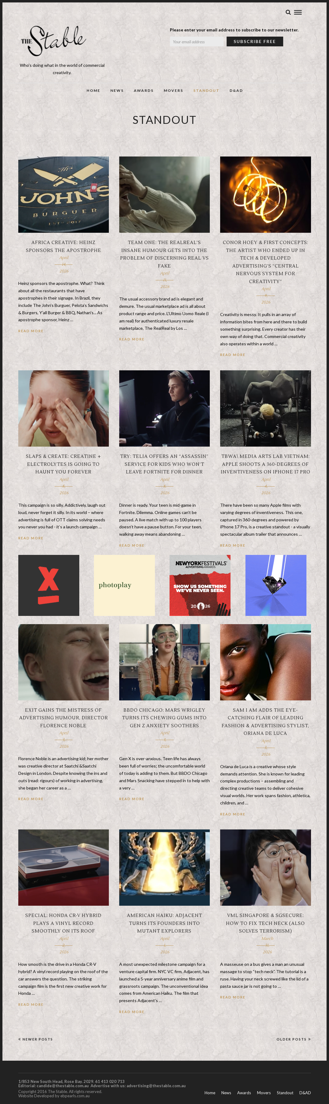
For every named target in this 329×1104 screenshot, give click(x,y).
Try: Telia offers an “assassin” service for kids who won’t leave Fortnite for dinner (164, 464)
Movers (173, 90)
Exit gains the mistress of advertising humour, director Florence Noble (63, 718)
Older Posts (294, 1039)
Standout (206, 90)
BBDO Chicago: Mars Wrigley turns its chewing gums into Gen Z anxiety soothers (164, 718)
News (117, 90)
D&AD (236, 90)
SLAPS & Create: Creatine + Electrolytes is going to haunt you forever (63, 464)
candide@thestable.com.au (63, 1085)
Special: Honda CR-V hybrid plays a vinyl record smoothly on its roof (63, 923)
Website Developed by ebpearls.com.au (54, 1095)
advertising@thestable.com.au (156, 1085)
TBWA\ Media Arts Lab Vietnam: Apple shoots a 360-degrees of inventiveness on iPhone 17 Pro (265, 464)
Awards (144, 90)
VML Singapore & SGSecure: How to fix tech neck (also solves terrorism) (265, 923)
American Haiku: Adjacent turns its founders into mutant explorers (164, 923)
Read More (31, 331)
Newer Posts (35, 1039)
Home (93, 90)
